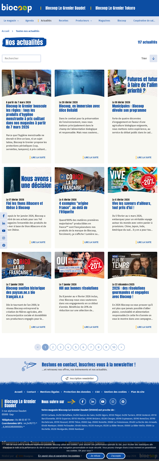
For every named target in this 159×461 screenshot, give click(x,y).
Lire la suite (39, 157)
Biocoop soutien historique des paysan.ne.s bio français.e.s (25, 292)
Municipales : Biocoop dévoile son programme (129, 108)
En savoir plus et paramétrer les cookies (59, 456)
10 (113, 347)
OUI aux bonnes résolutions (78, 288)
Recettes (63, 20)
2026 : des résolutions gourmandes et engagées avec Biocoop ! (130, 292)
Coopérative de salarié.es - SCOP (146, 20)
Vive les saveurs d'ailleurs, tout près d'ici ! (131, 205)
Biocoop (121, 20)
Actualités (46, 20)
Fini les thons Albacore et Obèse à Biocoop (24, 205)
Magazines (104, 20)
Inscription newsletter (79, 378)
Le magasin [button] (10, 20)
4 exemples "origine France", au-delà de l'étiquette (75, 207)
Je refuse (95, 456)
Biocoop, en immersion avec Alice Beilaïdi (79, 108)
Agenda (29, 20)
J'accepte (116, 456)
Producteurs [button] (82, 20)
